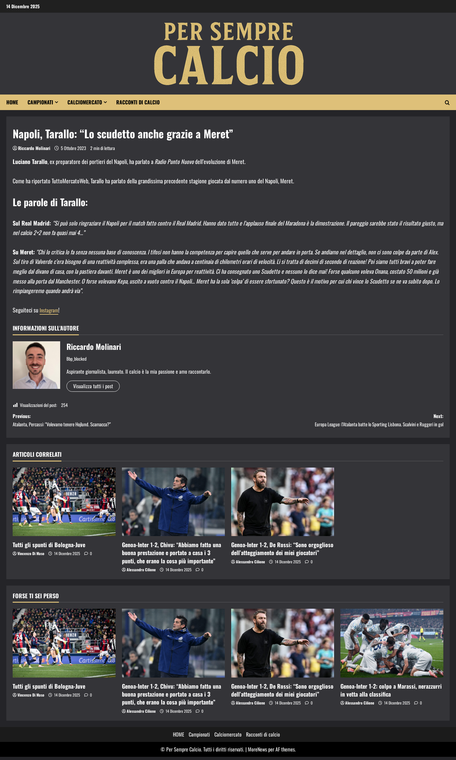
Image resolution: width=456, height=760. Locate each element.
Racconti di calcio (138, 102)
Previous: (120, 422)
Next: (335, 422)
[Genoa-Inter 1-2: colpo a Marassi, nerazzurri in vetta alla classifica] (391, 646)
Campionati (40, 102)
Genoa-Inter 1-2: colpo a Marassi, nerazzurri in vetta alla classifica (391, 693)
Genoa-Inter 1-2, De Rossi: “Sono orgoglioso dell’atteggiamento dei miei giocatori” (282, 552)
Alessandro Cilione (141, 572)
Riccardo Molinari (34, 148)
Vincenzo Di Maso (30, 556)
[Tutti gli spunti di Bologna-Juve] (64, 505)
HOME (12, 102)
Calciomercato (84, 102)
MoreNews (257, 752)
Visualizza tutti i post (93, 386)
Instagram (50, 310)
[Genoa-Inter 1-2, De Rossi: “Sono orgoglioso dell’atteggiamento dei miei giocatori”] (282, 505)
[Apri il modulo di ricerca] (447, 102)
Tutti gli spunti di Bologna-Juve (49, 548)
